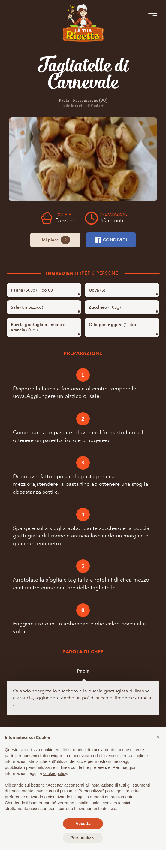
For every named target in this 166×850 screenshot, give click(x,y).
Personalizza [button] (83, 837)
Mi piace (56, 240)
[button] (158, 737)
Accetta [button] (83, 823)
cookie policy (55, 773)
